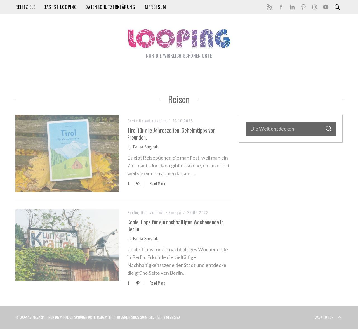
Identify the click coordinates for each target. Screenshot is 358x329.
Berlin (132, 212)
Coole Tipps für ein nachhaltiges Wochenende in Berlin (175, 225)
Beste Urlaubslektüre (146, 121)
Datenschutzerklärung (110, 7)
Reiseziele (25, 7)
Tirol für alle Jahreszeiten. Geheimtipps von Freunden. (171, 133)
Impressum (154, 7)
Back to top (329, 317)
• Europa (173, 212)
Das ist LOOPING (60, 7)
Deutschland (152, 212)
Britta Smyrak (145, 147)
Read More (157, 183)
